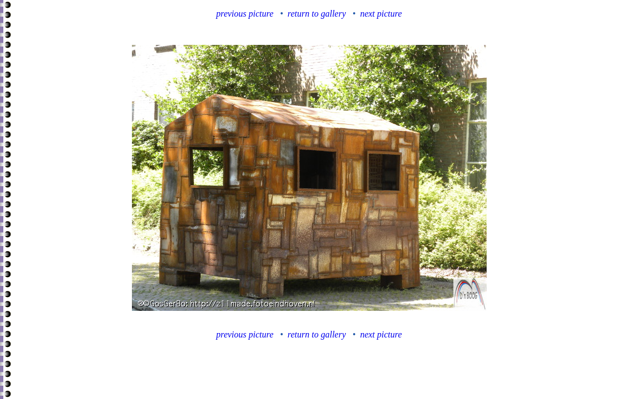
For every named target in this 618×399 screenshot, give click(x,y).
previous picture (244, 13)
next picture (381, 13)
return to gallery (317, 13)
